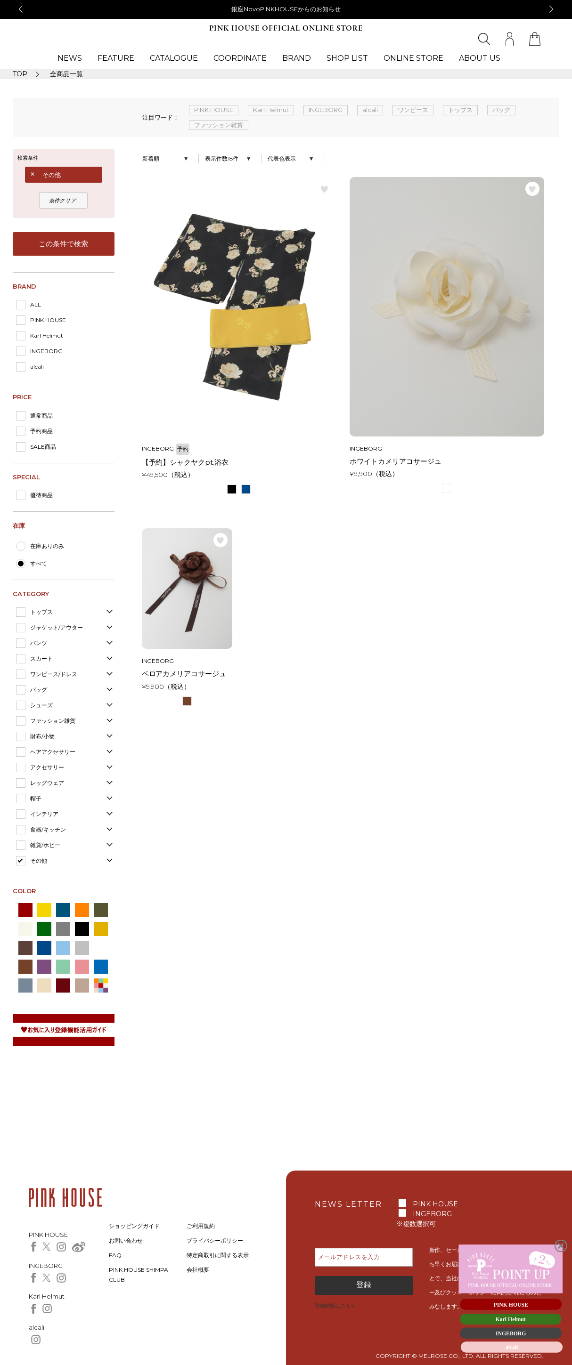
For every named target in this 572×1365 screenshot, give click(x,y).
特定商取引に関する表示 (218, 1255)
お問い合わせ (126, 1240)
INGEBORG (46, 351)
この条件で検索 (63, 243)
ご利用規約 (201, 1225)
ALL (35, 304)
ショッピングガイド (134, 1225)
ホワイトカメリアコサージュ (395, 461)
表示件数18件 (221, 158)
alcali (37, 366)
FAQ (115, 1255)
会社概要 (198, 1269)
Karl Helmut (46, 335)
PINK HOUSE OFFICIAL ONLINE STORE (286, 28)
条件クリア (62, 200)
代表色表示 (282, 158)
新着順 (150, 158)
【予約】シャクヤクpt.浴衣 (185, 462)
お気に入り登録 (325, 189)
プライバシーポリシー (215, 1240)
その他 (51, 174)
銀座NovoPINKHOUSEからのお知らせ (286, 9)
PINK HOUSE (48, 319)
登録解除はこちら (335, 1305)
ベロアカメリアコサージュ (184, 673)
